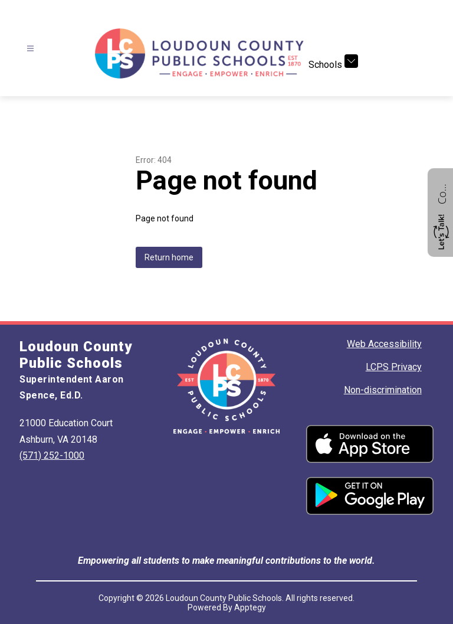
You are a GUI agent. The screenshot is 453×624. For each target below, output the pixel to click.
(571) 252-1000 (51, 455)
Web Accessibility (384, 343)
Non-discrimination (383, 390)
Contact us (442, 192)
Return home (169, 257)
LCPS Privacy (394, 367)
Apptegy (250, 607)
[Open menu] (30, 48)
